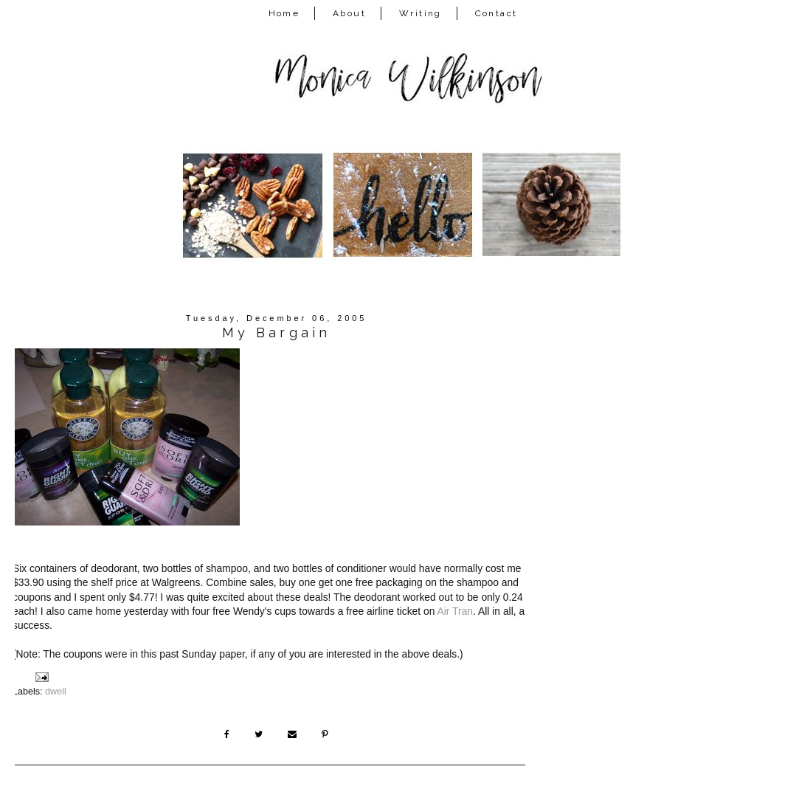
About (349, 13)
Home (284, 13)
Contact (496, 13)
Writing (420, 13)
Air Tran (455, 611)
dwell (55, 691)
